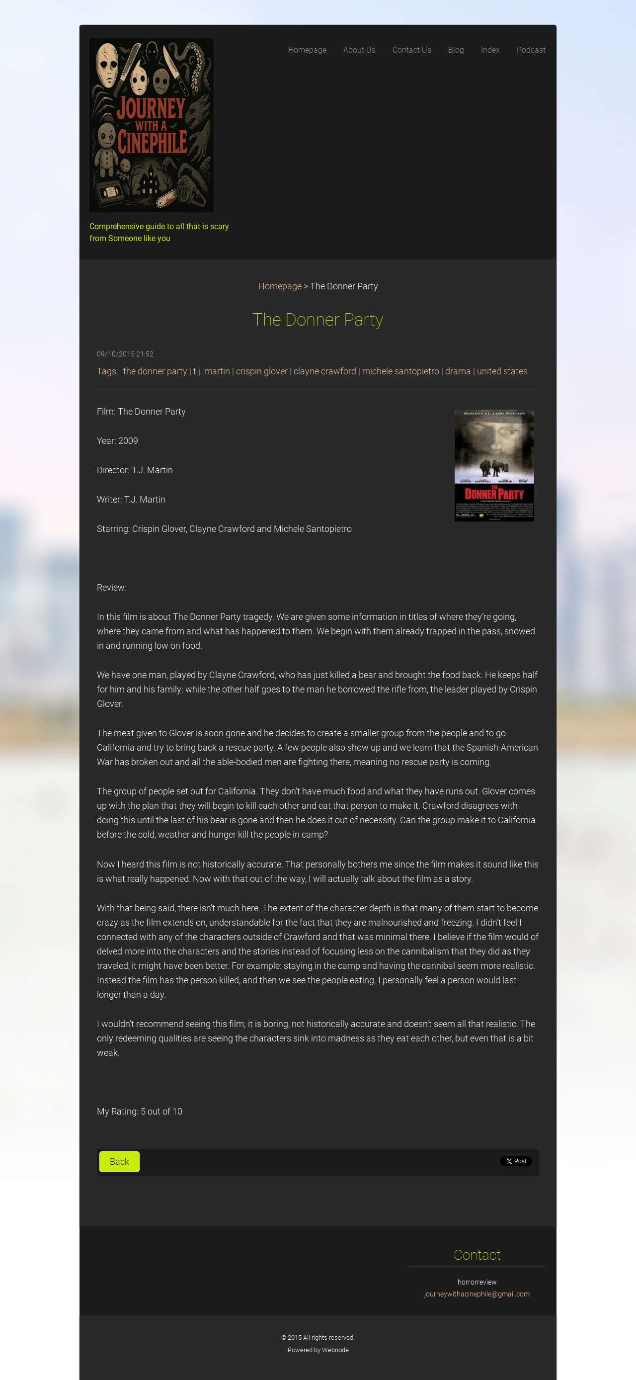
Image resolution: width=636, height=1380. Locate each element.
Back (119, 1162)
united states (502, 371)
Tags (106, 371)
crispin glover (262, 371)
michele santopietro (400, 371)
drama (458, 371)
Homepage (280, 286)
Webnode (335, 1350)
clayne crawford (325, 371)
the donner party (155, 371)
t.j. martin (211, 371)
